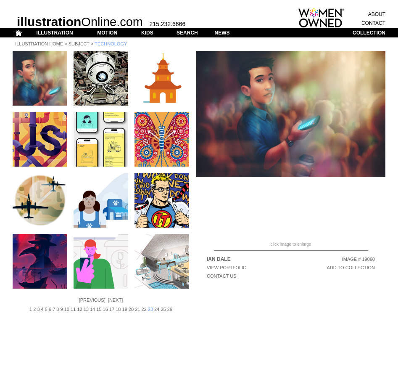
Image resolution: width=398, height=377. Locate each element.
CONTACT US (222, 276)
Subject (79, 43)
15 (98, 309)
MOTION (107, 33)
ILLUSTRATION (55, 33)
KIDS (147, 33)
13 (86, 309)
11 (73, 309)
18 (118, 309)
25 (163, 309)
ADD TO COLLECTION (351, 267)
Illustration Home (39, 43)
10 (66, 309)
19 (124, 309)
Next (115, 300)
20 (131, 309)
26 (169, 309)
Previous (92, 300)
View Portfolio (227, 267)
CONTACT (373, 23)
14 (92, 309)
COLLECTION (369, 33)
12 (79, 309)
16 (105, 309)
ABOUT (376, 14)
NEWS (221, 33)
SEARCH (187, 33)
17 (111, 309)
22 (143, 309)
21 (137, 309)
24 (156, 309)
